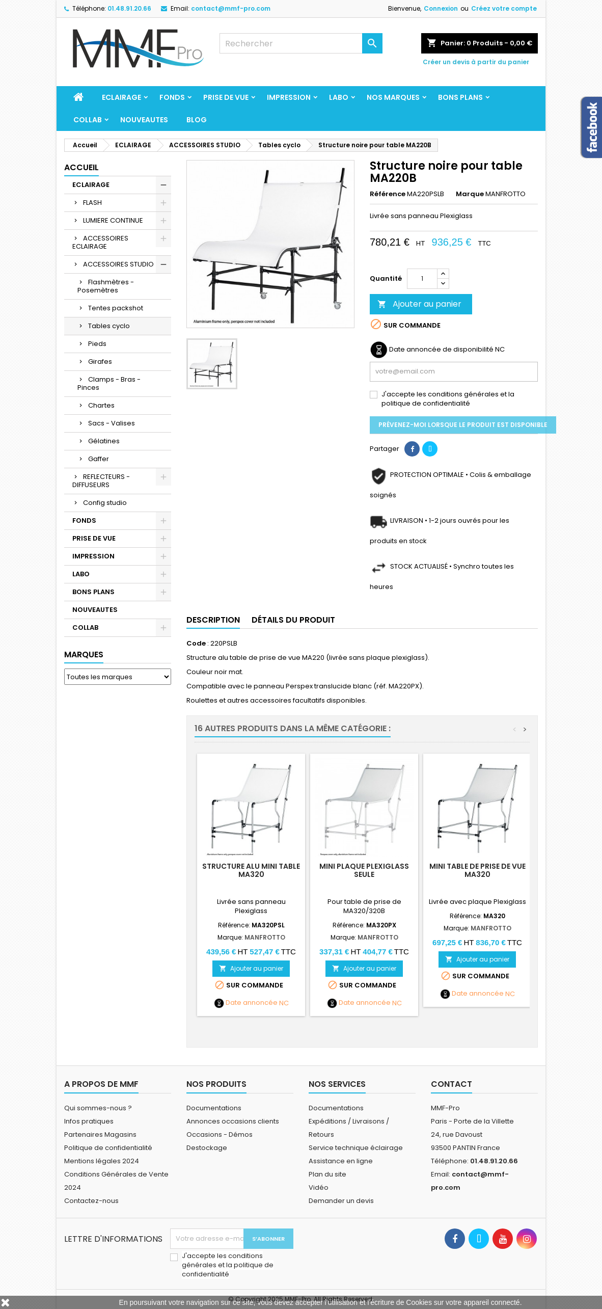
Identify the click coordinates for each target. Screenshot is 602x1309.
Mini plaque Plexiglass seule (364, 870)
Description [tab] (213, 620)
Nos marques (393, 97)
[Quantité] (422, 279)
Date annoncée (252, 1002)
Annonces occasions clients (232, 1121)
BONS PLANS (460, 97)
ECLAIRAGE (121, 97)
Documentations (213, 1108)
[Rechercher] (301, 43)
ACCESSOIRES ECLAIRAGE (100, 242)
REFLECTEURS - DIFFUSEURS (101, 481)
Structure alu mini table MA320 (251, 870)
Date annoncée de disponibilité (441, 349)
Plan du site (327, 1174)
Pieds (97, 344)
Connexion (441, 8)
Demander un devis (341, 1201)
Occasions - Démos (219, 1134)
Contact (451, 1084)
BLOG (196, 120)
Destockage (206, 1148)
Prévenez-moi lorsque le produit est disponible (463, 424)
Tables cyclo (109, 326)
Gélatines (104, 441)
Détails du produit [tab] (293, 620)
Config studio (105, 502)
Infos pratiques (89, 1121)
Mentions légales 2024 (101, 1161)
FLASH (92, 202)
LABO (338, 97)
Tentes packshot (115, 308)
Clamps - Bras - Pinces (109, 383)
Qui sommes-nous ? (98, 1108)
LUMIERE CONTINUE (113, 220)
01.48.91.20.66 (129, 8)
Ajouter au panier (419, 304)
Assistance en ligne (341, 1161)
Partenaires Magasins (100, 1134)
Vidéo (319, 1187)
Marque (470, 194)
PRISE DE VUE (226, 97)
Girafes (100, 361)
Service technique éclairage (356, 1148)
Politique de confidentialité (108, 1148)
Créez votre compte (504, 8)
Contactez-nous (91, 1201)
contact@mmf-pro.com (230, 8)
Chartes (101, 405)
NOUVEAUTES (144, 120)
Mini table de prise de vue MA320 (477, 870)
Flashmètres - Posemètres (105, 286)
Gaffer (98, 459)
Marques (83, 654)
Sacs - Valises (111, 423)
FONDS (172, 97)
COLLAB (87, 120)
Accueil (81, 167)
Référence (387, 194)
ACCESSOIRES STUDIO (118, 264)
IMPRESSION (289, 97)
